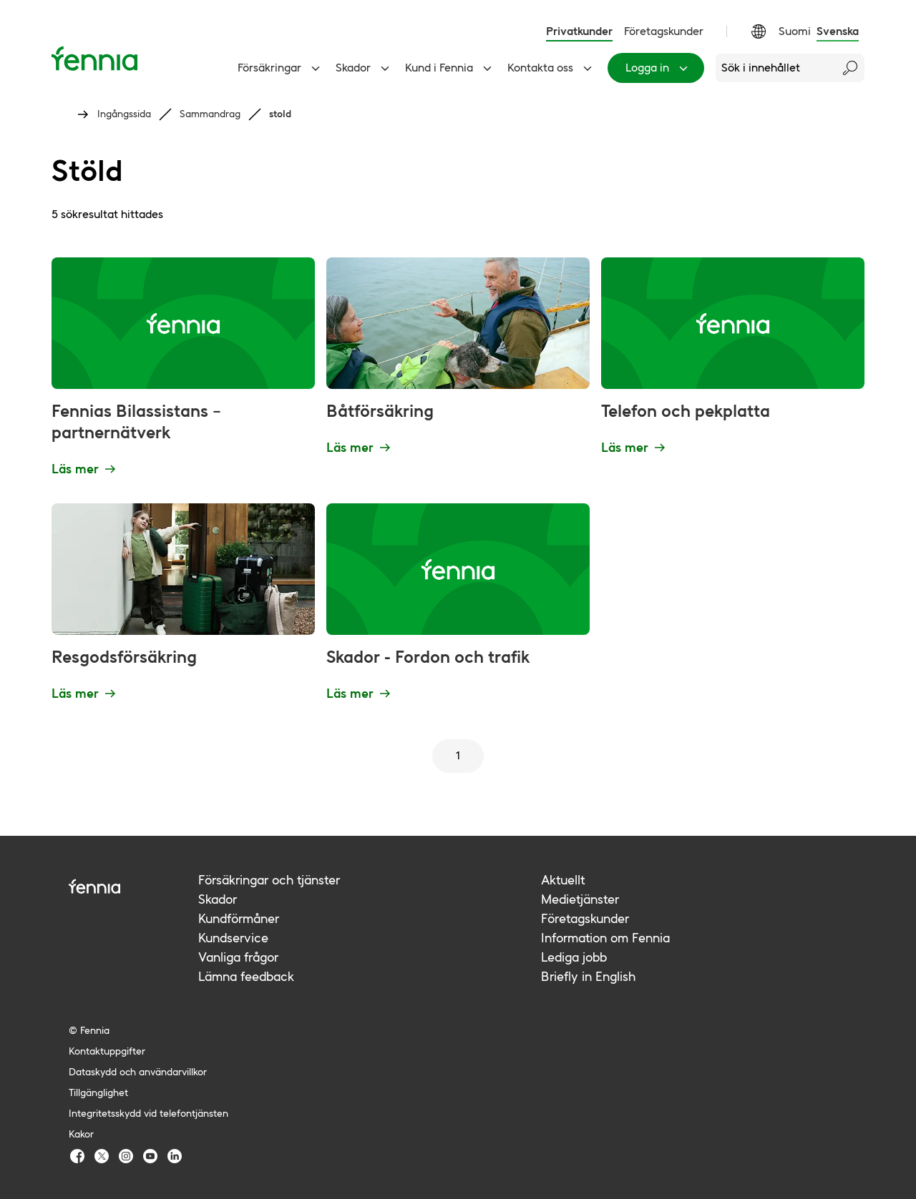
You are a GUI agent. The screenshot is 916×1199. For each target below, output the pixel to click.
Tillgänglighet (98, 1092)
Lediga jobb (574, 956)
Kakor (81, 1134)
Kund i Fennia (450, 68)
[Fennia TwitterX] (101, 1156)
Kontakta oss (551, 68)
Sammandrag (210, 113)
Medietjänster (580, 899)
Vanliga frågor (238, 956)
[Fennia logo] (133, 886)
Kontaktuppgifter (107, 1051)
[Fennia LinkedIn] (174, 1156)
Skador (365, 68)
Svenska (838, 31)
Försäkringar (281, 68)
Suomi (795, 31)
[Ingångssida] (94, 58)
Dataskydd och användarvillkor (138, 1071)
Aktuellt (563, 879)
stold (280, 113)
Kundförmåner (238, 918)
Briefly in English (588, 976)
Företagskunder (663, 31)
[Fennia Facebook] (77, 1156)
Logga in (658, 68)
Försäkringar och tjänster (269, 879)
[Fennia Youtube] (150, 1156)
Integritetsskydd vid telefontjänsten (148, 1113)
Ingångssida (124, 113)
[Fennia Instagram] (126, 1156)
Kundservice (233, 937)
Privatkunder (579, 31)
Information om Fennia (605, 937)
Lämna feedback (246, 976)
